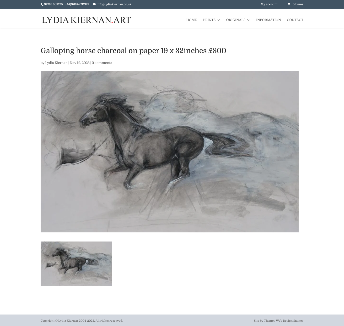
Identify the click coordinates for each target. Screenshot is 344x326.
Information (268, 20)
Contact (295, 20)
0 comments (102, 63)
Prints (209, 20)
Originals (235, 20)
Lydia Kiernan (56, 63)
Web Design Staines (289, 320)
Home (191, 20)
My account (269, 4)
